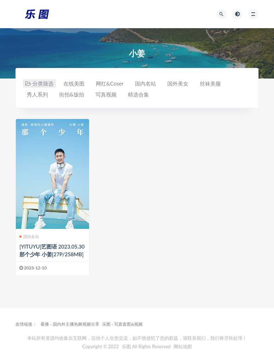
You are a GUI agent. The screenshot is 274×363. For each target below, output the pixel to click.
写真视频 (106, 94)
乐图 (126, 346)
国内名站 (145, 83)
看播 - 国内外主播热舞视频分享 (70, 324)
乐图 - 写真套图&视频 (122, 324)
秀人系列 (37, 94)
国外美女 (177, 83)
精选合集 (138, 94)
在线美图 (74, 83)
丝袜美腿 (210, 83)
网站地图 (183, 346)
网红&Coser (110, 83)
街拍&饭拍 (71, 94)
